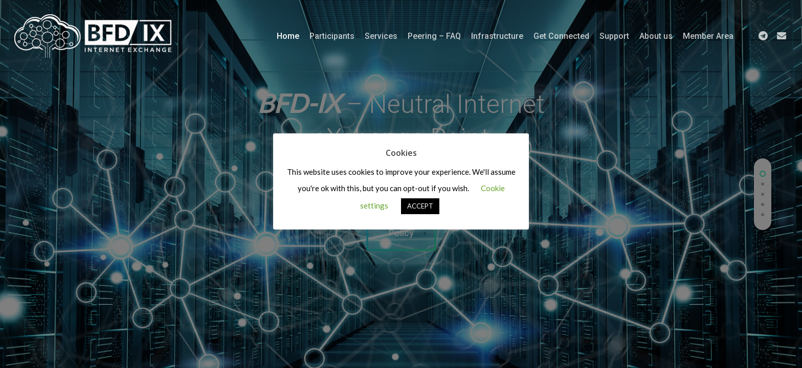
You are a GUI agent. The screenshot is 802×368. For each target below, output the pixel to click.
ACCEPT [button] (420, 206)
